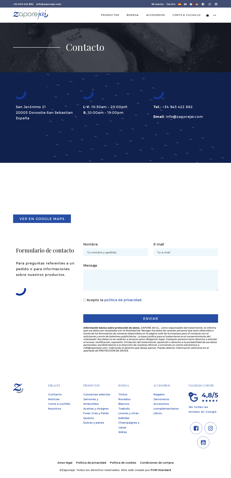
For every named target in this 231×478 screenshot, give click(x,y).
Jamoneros (161, 399)
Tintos (122, 394)
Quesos (88, 418)
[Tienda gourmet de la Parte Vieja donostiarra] (30, 15)
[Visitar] (203, 4)
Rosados (124, 399)
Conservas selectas (96, 394)
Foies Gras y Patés (96, 413)
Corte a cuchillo (59, 403)
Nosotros (54, 408)
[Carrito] (207, 15)
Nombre (90, 244)
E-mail (158, 244)
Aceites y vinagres (96, 408)
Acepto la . (112, 300)
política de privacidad (122, 300)
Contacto (55, 394)
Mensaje (90, 265)
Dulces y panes (93, 422)
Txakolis (124, 408)
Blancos (123, 403)
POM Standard (161, 470)
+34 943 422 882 (177, 107)
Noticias (54, 399)
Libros (157, 413)
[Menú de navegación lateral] (214, 15)
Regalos (159, 394)
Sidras (122, 432)
